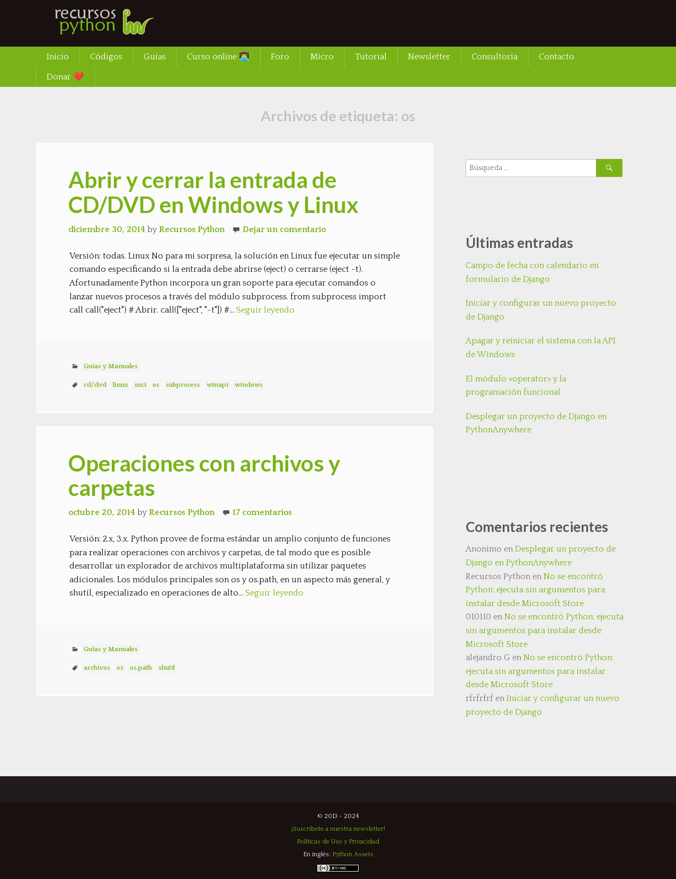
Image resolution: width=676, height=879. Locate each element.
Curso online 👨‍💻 (218, 56)
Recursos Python (192, 229)
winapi (217, 384)
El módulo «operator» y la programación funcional (516, 385)
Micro (322, 56)
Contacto (556, 56)
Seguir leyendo (265, 310)
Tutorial (371, 56)
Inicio (58, 56)
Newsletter (429, 56)
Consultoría (495, 56)
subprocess (183, 384)
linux (120, 384)
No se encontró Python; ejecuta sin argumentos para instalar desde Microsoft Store (535, 590)
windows (249, 384)
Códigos (106, 56)
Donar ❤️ (65, 77)
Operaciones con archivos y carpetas (204, 475)
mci (140, 384)
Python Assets (352, 854)
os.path (141, 667)
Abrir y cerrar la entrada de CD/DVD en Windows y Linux (213, 191)
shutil (166, 667)
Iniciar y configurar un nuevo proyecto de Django (541, 310)
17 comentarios (262, 512)
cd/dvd (95, 384)
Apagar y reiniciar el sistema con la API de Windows (541, 347)
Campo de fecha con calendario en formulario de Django (532, 272)
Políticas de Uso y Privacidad (338, 841)
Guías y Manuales (111, 366)
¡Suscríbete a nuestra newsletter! (338, 828)
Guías (155, 56)
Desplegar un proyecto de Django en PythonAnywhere (536, 423)
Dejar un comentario (284, 229)
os (156, 384)
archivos (97, 667)
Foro (280, 56)
